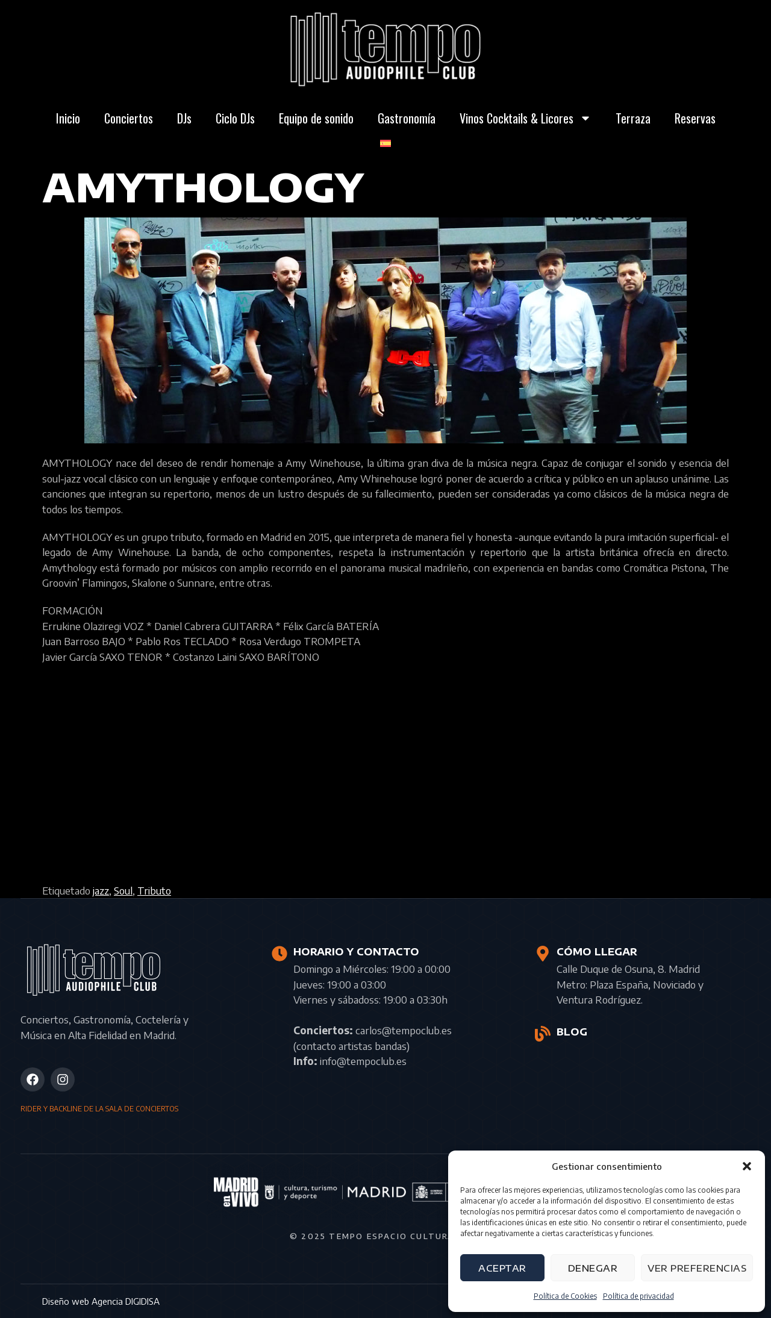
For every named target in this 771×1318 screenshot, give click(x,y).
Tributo (154, 890)
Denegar (593, 1268)
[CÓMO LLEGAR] (543, 953)
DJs (184, 118)
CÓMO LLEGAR (597, 952)
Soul (123, 890)
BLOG (572, 1032)
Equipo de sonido (316, 118)
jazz (101, 890)
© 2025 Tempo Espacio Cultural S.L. (385, 1236)
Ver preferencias (697, 1268)
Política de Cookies (565, 1296)
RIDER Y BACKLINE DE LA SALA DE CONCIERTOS (99, 1108)
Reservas (695, 118)
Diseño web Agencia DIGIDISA (101, 1301)
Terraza (633, 118)
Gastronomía (406, 118)
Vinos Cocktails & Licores (526, 118)
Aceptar (502, 1268)
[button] (747, 1166)
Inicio (68, 118)
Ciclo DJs (235, 118)
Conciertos (128, 118)
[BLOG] (543, 1034)
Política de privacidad (638, 1296)
